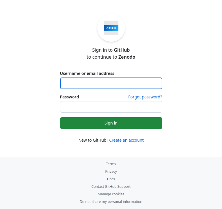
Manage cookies (111, 194)
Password (69, 97)
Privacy (111, 171)
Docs (111, 178)
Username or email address (87, 73)
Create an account (126, 140)
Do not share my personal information (111, 201)
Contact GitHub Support (111, 186)
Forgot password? (145, 97)
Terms (111, 163)
